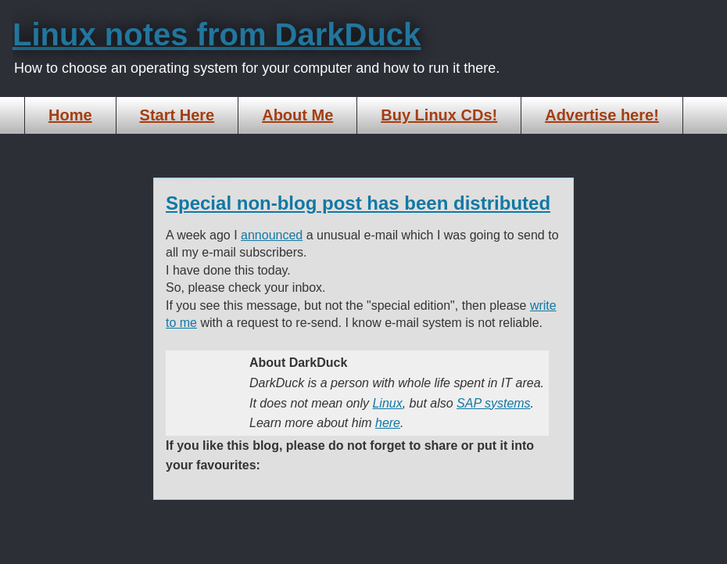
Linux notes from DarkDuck (217, 34)
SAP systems (494, 403)
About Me (297, 115)
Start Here (177, 115)
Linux (387, 403)
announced (272, 235)
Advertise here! (602, 115)
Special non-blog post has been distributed (358, 203)
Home (70, 115)
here (387, 422)
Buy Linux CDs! (439, 115)
